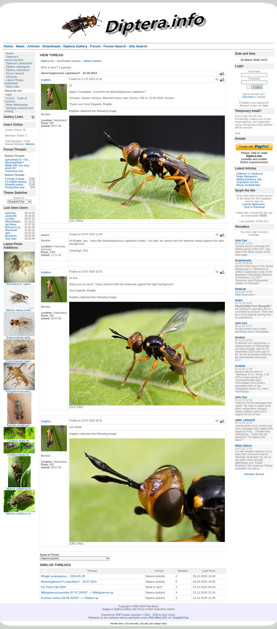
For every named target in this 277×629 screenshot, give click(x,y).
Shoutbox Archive (254, 474)
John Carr (241, 240)
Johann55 (11, 216)
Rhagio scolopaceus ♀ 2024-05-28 (63, 576)
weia (8, 233)
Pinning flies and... (15, 187)
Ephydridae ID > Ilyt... (17, 159)
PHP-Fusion (123, 614)
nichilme (240, 365)
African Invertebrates (248, 185)
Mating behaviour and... (250, 179)
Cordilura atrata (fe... (19, 440)
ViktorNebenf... (13, 221)
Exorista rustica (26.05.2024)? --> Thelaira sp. (70, 597)
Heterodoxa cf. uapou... (19, 284)
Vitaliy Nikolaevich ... (248, 176)
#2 (217, 234)
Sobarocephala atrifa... (19, 337)
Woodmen (11, 235)
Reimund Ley (12, 227)
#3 (217, 271)
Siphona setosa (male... (19, 310)
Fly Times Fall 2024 (53, 587)
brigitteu (46, 79)
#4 (217, 420)
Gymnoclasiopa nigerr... (19, 361)
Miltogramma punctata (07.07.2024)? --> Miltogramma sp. (77, 592)
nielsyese (10, 213)
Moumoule (11, 230)
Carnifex (10, 218)
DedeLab (240, 289)
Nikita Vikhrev (243, 445)
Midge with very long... (18, 165)
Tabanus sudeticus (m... (19, 488)
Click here (247, 97)
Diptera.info (47, 61)
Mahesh (30, 144)
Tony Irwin (11, 238)
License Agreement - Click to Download (254, 206)
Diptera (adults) (92, 61)
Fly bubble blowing (16, 181)
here (265, 105)
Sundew (240, 337)
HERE (263, 215)
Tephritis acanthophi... (19, 425)
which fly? (11, 168)
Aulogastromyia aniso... (19, 391)
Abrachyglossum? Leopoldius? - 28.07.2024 (69, 581)
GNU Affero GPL (157, 617)
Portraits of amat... (15, 178)
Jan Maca (10, 224)
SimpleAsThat (180, 617)
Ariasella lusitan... (15, 184)
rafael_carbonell (245, 420)
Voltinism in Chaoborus (250, 173)
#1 (217, 79)
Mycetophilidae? (14, 162)
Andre (239, 300)
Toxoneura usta (14, 171)
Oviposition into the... (249, 182)
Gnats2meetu (243, 260)
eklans (45, 235)
